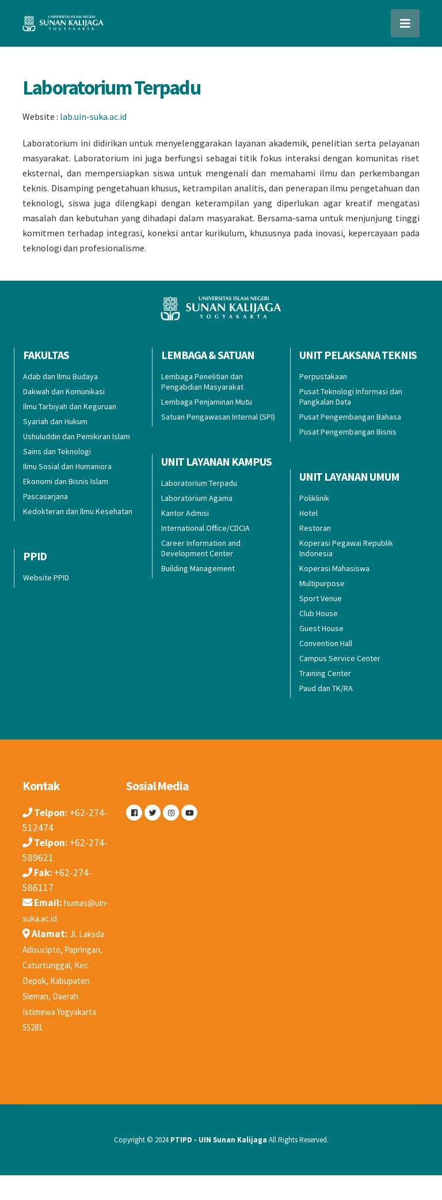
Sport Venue (320, 598)
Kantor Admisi (185, 513)
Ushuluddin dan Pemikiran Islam (76, 436)
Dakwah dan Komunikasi (64, 391)
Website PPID (46, 577)
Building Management (198, 568)
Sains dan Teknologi (57, 451)
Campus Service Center (339, 658)
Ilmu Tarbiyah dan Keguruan (69, 406)
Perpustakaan (323, 376)
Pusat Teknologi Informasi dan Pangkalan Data (350, 396)
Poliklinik (314, 498)
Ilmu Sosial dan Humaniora (67, 466)
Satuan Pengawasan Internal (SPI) (218, 417)
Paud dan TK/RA (326, 688)
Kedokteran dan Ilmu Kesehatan (77, 511)
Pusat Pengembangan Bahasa (350, 417)
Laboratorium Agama (197, 498)
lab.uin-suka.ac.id (93, 116)
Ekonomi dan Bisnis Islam (65, 481)
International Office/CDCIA (205, 528)
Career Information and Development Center (201, 548)
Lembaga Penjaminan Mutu (206, 402)
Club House (318, 613)
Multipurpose (322, 583)
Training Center (325, 673)
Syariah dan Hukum (55, 421)
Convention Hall (325, 643)
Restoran (315, 528)
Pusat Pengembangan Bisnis (348, 432)
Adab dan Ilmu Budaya (60, 376)
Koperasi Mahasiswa (334, 568)
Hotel (308, 513)
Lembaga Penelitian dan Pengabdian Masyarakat (202, 381)
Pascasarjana (45, 496)
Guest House (321, 628)
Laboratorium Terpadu (111, 87)
